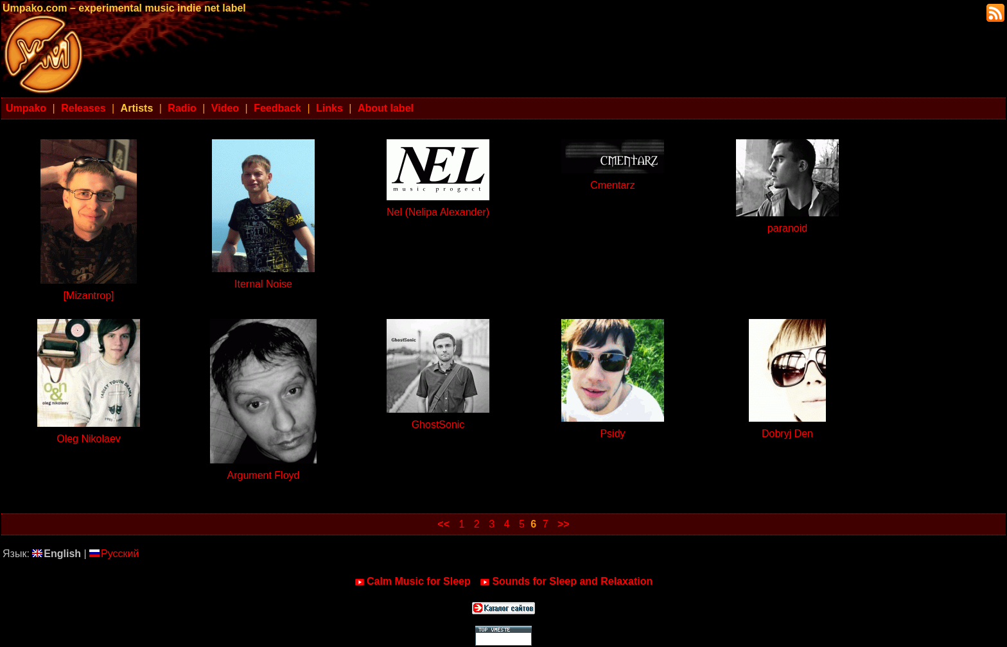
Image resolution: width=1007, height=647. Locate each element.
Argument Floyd (263, 475)
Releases (83, 108)
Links (329, 108)
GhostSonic (438, 424)
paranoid (787, 228)
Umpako (26, 108)
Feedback (277, 108)
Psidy (612, 433)
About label (386, 108)
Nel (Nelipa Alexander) (438, 212)
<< (443, 524)
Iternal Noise (263, 284)
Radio (182, 108)
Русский (114, 553)
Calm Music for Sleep (413, 581)
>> (563, 524)
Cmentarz (612, 185)
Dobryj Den (787, 433)
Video (225, 108)
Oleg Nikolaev (89, 438)
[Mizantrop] (88, 295)
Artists (137, 108)
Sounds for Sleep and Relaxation (566, 581)
